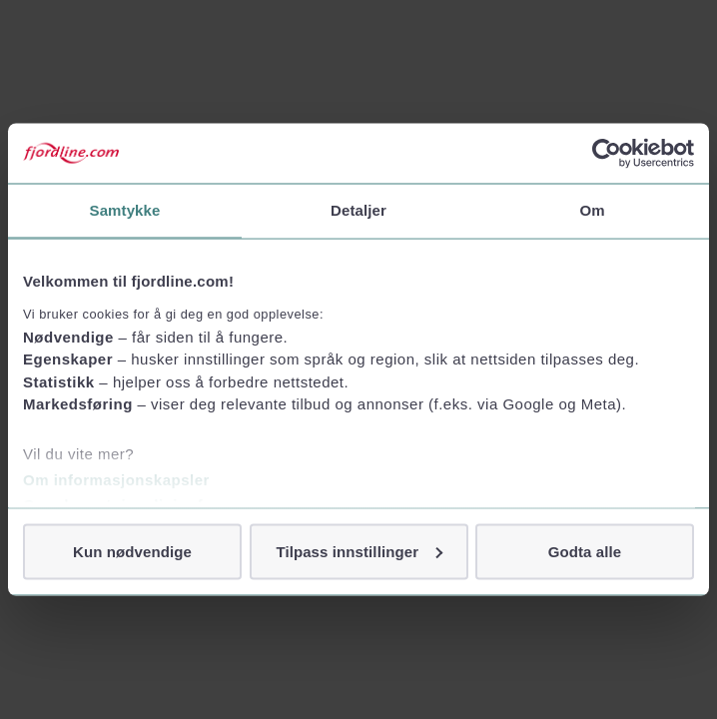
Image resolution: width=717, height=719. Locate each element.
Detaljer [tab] (358, 210)
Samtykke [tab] (125, 210)
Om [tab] (591, 210)
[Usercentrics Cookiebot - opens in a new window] (606, 154)
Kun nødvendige (132, 550)
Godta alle (585, 550)
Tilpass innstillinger (359, 550)
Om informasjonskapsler (116, 478)
